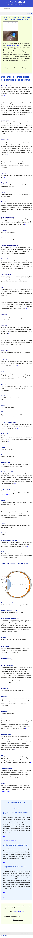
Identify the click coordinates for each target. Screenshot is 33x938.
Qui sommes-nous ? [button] (24, 933)
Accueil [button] (8, 933)
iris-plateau (7, 494)
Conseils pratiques (18, 920)
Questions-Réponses (18, 911)
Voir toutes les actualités (9, 840)
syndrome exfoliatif (6, 791)
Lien (4, 836)
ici (4, 95)
